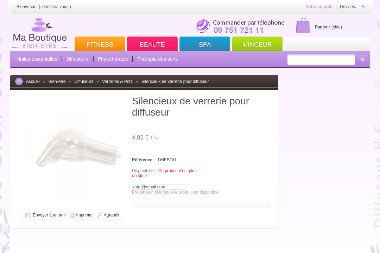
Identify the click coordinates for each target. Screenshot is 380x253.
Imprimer (84, 215)
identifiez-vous (55, 6)
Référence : (144, 159)
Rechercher (362, 59)
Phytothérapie (113, 59)
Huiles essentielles (37, 59)
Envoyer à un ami (49, 215)
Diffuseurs (77, 59)
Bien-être (57, 81)
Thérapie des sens (157, 59)
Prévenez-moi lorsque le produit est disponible (175, 192)
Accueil (33, 81)
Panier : (322, 27)
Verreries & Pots (117, 81)
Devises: (348, 6)
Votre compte (319, 6)
